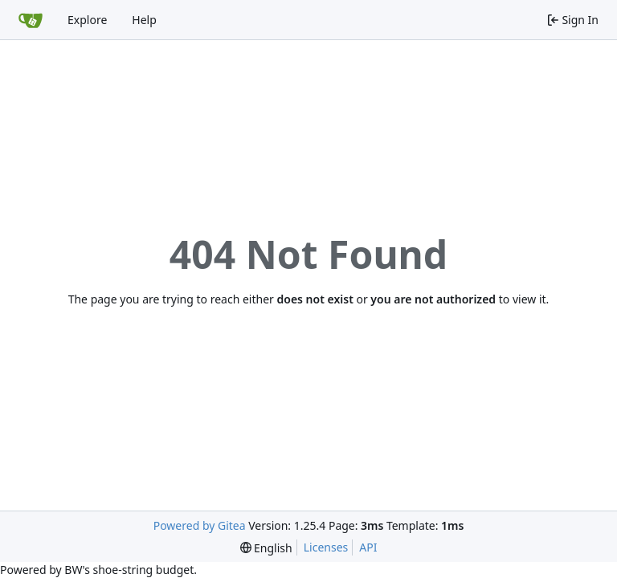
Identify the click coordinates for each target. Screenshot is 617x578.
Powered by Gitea (199, 525)
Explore (87, 19)
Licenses (326, 547)
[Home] (30, 20)
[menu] (266, 548)
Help (144, 19)
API (368, 547)
